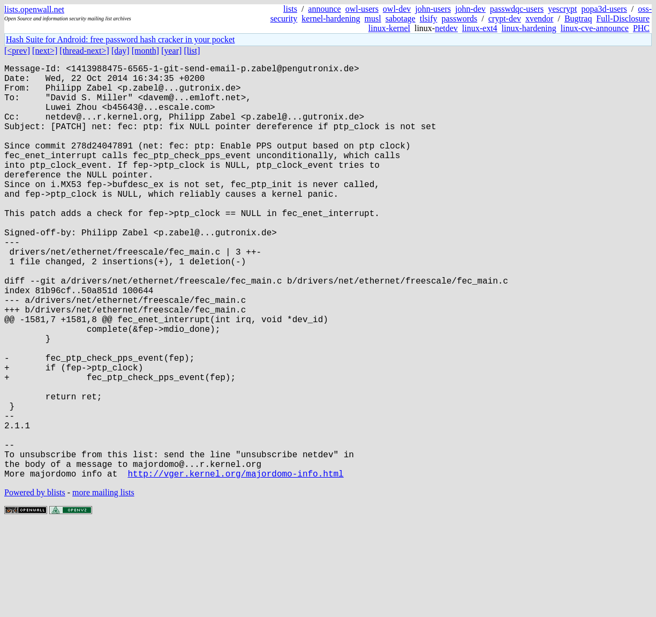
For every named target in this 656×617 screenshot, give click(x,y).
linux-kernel (389, 28)
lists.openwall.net (34, 9)
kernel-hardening (330, 18)
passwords (460, 18)
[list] (192, 50)
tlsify (429, 18)
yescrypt (562, 8)
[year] (171, 50)
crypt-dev (504, 18)
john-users (433, 8)
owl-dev (397, 8)
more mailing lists (103, 584)
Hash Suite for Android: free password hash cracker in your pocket (120, 39)
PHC (641, 28)
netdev (446, 28)
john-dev (470, 8)
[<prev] (17, 50)
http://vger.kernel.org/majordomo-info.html (235, 565)
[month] (146, 50)
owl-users (362, 8)
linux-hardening (529, 28)
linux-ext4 (479, 28)
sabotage (401, 18)
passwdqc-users (517, 8)
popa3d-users (604, 8)
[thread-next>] (84, 50)
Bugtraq (578, 18)
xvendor (539, 18)
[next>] (44, 50)
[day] (120, 50)
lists (290, 8)
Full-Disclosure (623, 18)
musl (373, 18)
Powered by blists (34, 584)
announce (324, 8)
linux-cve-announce (595, 28)
